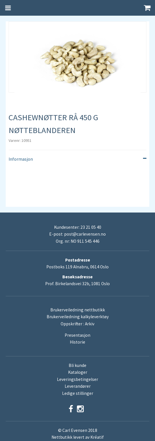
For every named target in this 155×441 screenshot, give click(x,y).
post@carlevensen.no (85, 234)
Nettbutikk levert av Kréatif (77, 437)
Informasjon (77, 159)
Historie (77, 342)
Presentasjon (77, 335)
